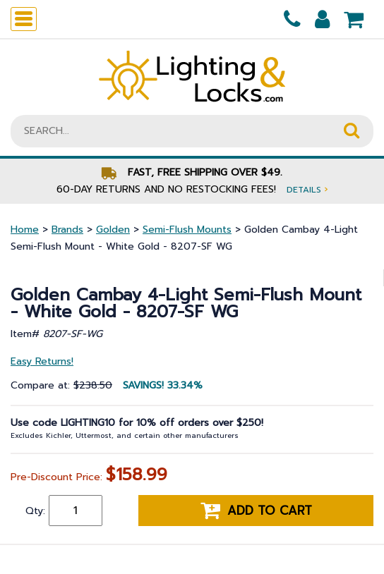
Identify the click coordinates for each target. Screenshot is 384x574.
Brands (67, 229)
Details (307, 189)
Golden (113, 229)
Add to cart (256, 510)
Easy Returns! (42, 361)
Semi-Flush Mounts (187, 229)
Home (25, 229)
